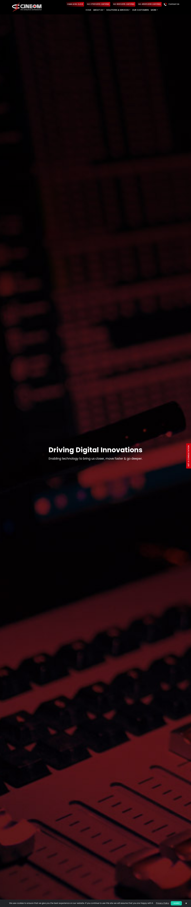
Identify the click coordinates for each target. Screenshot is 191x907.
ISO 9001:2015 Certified (123, 4)
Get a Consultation (188, 456)
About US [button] (98, 10)
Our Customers (140, 10)
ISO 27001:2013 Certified (97, 4)
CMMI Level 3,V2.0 (75, 4)
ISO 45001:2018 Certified (149, 4)
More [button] (153, 10)
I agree (176, 903)
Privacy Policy (162, 903)
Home (88, 10)
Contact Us (171, 4)
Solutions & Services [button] (117, 10)
